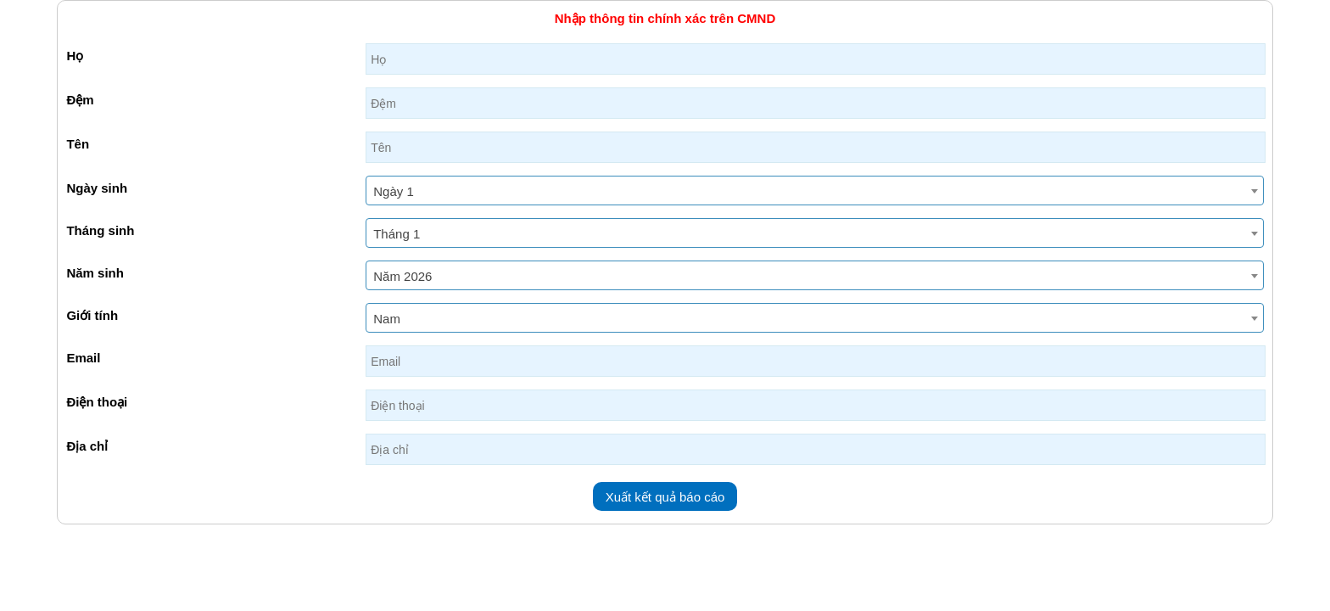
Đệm (79, 99)
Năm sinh (95, 273)
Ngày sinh (96, 188)
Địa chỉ (87, 446)
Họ (74, 55)
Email (83, 357)
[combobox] (814, 190)
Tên (77, 144)
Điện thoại (96, 402)
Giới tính (92, 315)
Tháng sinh (100, 230)
